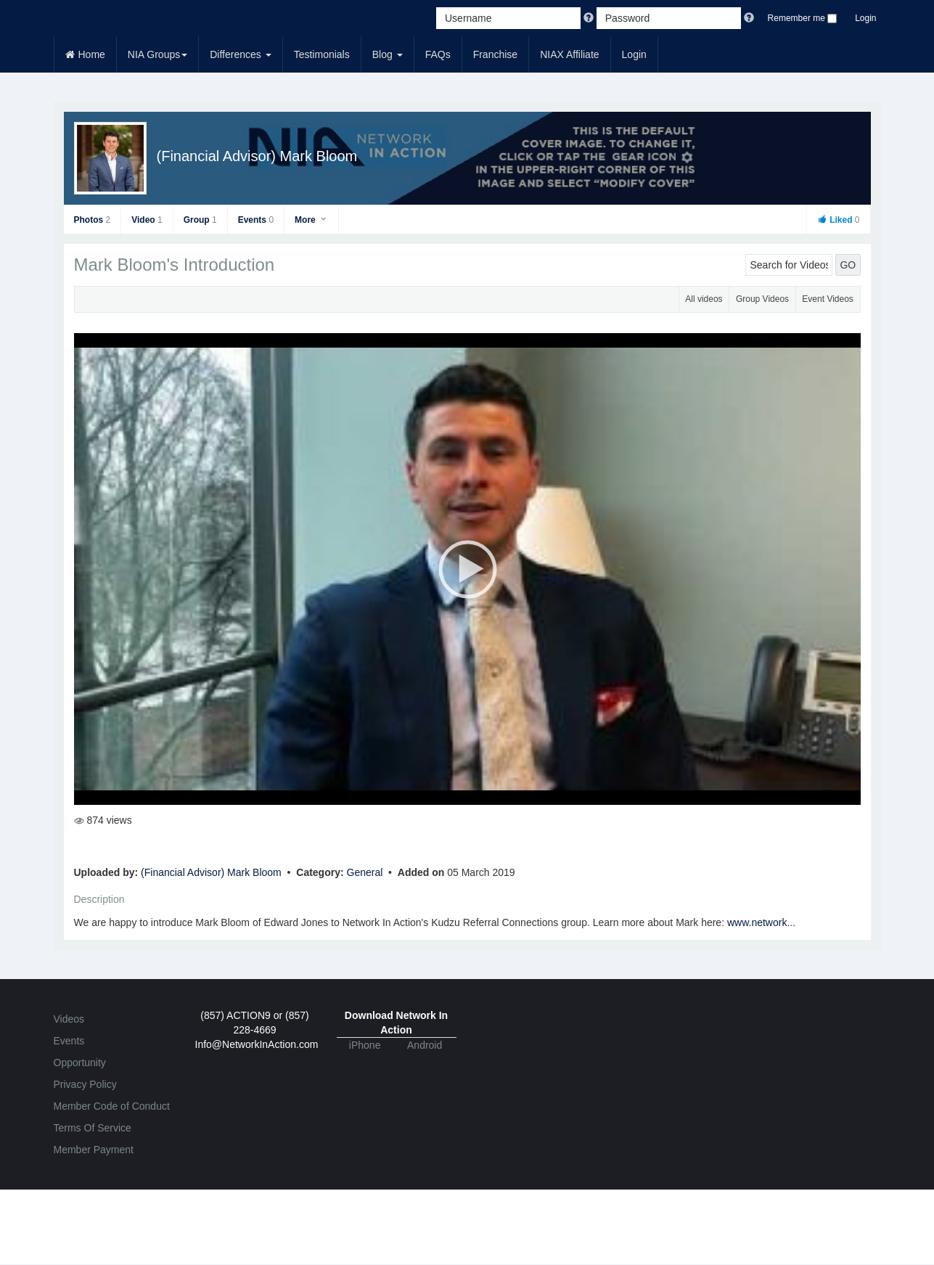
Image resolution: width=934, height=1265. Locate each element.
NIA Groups (157, 54)
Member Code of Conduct (112, 1106)
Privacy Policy (85, 1084)
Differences (240, 54)
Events (256, 220)
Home (85, 54)
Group (200, 220)
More (311, 220)
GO (848, 265)
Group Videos (762, 299)
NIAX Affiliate (569, 54)
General (366, 872)
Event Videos (827, 299)
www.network (757, 922)
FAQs (438, 54)
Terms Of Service (92, 1128)
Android (424, 1045)
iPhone (365, 1045)
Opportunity (80, 1062)
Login (865, 18)
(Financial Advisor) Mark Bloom (257, 156)
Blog (387, 54)
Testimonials (322, 54)
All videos (703, 299)
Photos (92, 220)
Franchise (495, 54)
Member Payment (94, 1149)
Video (146, 220)
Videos (69, 1019)
